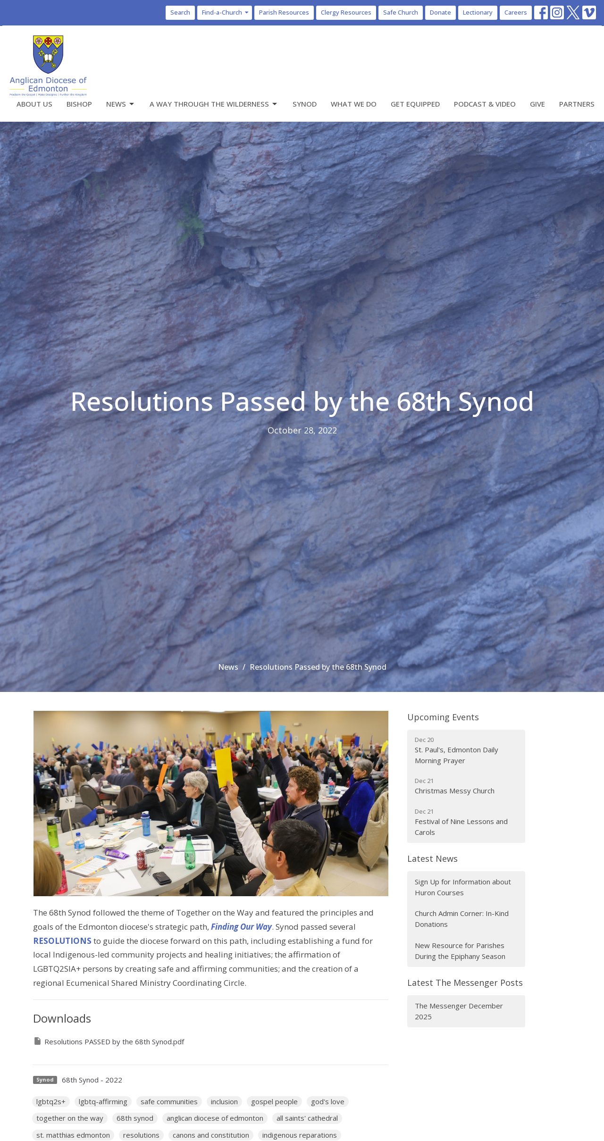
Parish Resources (284, 12)
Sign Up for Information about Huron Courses (463, 887)
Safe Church (400, 12)
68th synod (135, 1118)
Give (537, 103)
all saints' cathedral (307, 1118)
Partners (577, 103)
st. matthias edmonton (73, 1135)
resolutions (141, 1135)
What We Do (354, 103)
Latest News (432, 858)
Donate (440, 12)
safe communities (169, 1101)
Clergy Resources (346, 12)
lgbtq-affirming (103, 1101)
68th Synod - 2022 (92, 1079)
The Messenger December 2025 (459, 1011)
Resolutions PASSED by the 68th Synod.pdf (108, 1041)
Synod (305, 103)
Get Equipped (415, 103)
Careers (515, 12)
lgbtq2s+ (51, 1101)
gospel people (274, 1101)
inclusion (224, 1101)
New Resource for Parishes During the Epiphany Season (460, 951)
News (120, 104)
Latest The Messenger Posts (465, 982)
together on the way (69, 1118)
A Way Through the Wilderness (214, 104)
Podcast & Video (485, 103)
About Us (34, 103)
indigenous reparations (299, 1135)
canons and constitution (211, 1135)
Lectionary (478, 12)
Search (180, 12)
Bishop (79, 103)
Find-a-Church (226, 12)
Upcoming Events (443, 717)
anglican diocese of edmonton (215, 1118)
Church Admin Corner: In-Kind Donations (462, 918)
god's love (327, 1101)
